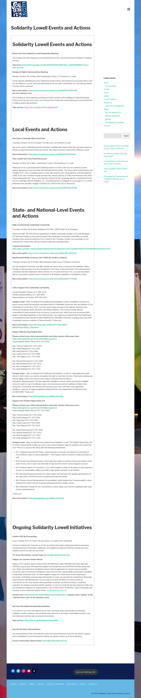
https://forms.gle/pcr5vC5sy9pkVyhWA (41, 107)
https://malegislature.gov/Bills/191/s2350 (46, 498)
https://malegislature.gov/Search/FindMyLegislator (34, 408)
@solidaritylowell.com (57, 641)
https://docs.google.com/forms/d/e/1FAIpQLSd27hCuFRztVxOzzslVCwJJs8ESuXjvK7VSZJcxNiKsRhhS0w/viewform (61, 249)
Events (106, 89)
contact (44, 641)
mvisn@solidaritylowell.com (56, 590)
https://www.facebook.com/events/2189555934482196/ (52, 90)
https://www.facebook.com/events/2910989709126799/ (52, 188)
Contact (107, 126)
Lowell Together (110, 99)
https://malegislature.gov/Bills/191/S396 (45, 396)
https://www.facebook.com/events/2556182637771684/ (52, 279)
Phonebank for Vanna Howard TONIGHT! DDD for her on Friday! (116, 179)
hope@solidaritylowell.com (58, 555)
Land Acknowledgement (114, 106)
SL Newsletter (111, 86)
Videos (106, 96)
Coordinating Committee (114, 122)
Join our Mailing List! (85, 672)
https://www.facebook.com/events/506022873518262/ (52, 154)
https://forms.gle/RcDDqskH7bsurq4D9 (41, 620)
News (106, 83)
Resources (108, 102)
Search (126, 136)
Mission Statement (112, 116)
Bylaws (108, 119)
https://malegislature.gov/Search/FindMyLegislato (34, 339)
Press (106, 92)
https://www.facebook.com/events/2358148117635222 (52, 253)
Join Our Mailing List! (113, 112)
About (106, 109)
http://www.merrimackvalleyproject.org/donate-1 (45, 595)
